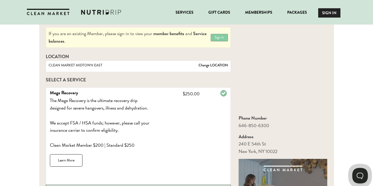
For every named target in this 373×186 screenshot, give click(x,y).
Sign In (219, 37)
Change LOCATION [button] (213, 65)
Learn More (66, 160)
